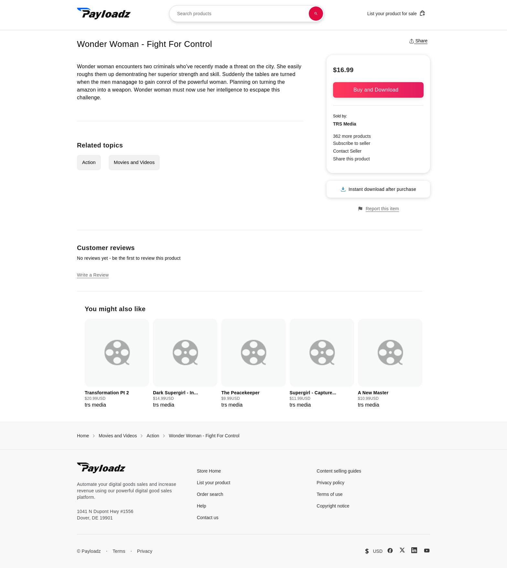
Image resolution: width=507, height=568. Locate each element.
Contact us (208, 517)
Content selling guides (339, 471)
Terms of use (329, 494)
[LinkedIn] (414, 550)
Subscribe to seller (351, 143)
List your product (214, 482)
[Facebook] (390, 550)
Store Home (209, 471)
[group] (117, 364)
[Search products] (316, 13)
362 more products (352, 136)
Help (201, 505)
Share (418, 40)
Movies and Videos (134, 162)
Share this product (351, 158)
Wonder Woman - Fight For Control (204, 435)
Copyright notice (333, 505)
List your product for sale (396, 13)
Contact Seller (347, 151)
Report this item (378, 209)
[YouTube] (427, 550)
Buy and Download (378, 90)
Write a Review (93, 275)
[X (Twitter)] (402, 550)
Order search (210, 494)
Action (89, 162)
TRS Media (344, 123)
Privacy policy (330, 482)
